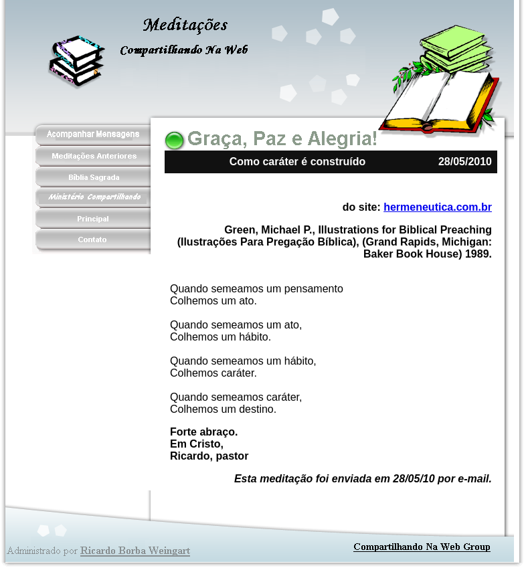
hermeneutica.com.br (437, 207)
